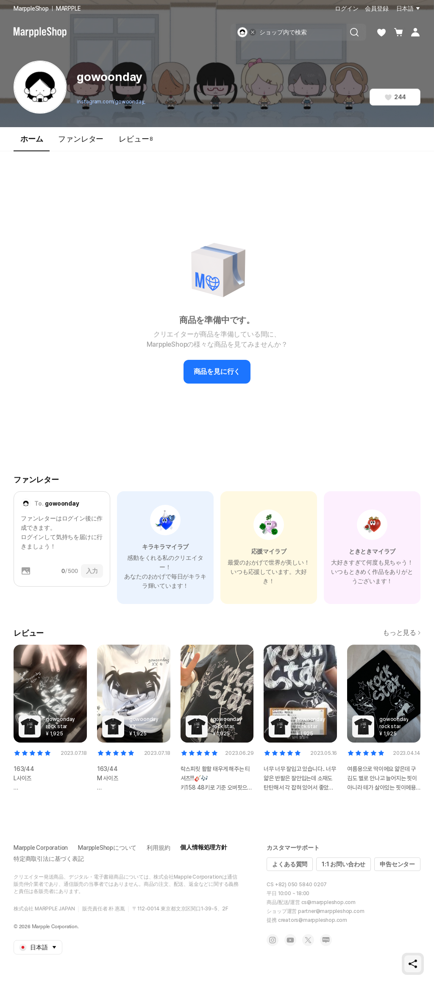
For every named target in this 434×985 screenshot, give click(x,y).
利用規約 (158, 847)
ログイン (346, 8)
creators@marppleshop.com (312, 920)
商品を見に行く (217, 371)
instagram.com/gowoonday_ (111, 102)
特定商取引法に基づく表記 (49, 858)
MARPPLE (68, 8)
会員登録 (376, 8)
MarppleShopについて (107, 847)
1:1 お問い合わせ (343, 864)
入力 (92, 571)
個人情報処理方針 (203, 847)
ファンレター (80, 138)
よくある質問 (289, 864)
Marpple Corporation (41, 847)
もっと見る (401, 633)
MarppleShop (31, 8)
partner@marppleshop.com (331, 911)
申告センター (397, 864)
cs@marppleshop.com (328, 902)
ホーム (32, 142)
